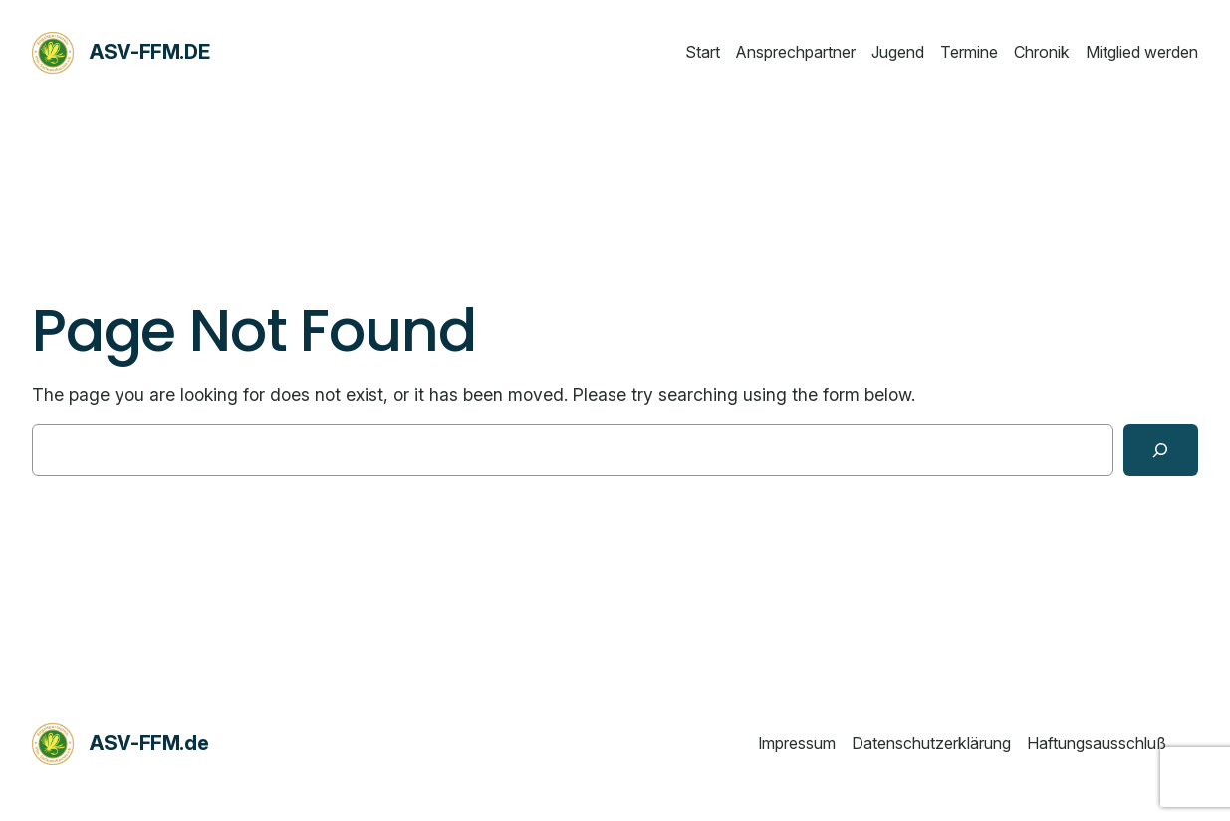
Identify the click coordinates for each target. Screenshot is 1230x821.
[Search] (1160, 450)
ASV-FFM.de (149, 52)
